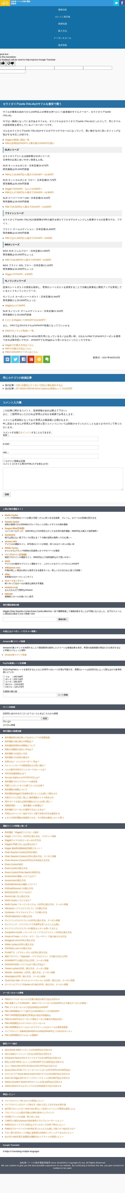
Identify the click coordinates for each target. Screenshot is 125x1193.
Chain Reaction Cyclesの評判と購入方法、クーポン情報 (30, 856)
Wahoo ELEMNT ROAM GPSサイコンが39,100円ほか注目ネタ (33, 1082)
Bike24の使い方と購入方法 (17, 896)
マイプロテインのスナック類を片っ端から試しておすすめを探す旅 (35, 1104)
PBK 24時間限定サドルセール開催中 (21, 1035)
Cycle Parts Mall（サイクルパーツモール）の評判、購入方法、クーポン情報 (40, 980)
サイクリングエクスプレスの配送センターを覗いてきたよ (31, 928)
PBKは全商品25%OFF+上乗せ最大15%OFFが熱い (29, 143)
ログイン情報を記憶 (15, 461)
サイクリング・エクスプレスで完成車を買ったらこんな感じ (32, 924)
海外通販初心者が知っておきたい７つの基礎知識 (27, 737)
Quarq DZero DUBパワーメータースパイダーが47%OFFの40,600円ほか (38, 1070)
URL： (6, 452)
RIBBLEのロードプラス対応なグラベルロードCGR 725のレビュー (35, 1125)
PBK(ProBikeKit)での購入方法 (18, 916)
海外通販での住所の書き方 (17, 757)
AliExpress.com (12, 568)
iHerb (7, 561)
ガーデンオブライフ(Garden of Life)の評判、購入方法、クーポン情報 (36, 984)
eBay (7, 574)
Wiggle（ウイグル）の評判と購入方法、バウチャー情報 (30, 836)
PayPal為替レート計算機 (14, 663)
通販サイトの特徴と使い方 (15, 826)
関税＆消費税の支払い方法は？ (19, 749)
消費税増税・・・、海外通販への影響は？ (24, 805)
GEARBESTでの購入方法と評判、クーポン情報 (27, 960)
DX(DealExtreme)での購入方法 (19, 888)
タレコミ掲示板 (62, 16)
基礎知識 (62, 23)
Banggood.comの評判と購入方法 (20, 940)
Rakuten (9, 594)
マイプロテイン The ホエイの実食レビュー (24, 1101)
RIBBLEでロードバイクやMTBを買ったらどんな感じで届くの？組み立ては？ (40, 1128)
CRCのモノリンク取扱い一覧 (19, 330)
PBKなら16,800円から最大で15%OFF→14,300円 (29, 174)
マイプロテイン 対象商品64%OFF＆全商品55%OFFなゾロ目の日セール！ (39, 1031)
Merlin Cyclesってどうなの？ (18, 900)
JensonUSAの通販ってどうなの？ (20, 876)
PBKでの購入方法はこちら (18, 348)
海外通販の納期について (16, 789)
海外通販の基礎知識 (12, 731)
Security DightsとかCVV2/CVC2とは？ (22, 777)
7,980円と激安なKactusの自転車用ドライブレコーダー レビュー (34, 1120)
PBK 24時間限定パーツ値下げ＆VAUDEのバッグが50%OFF (32, 1011)
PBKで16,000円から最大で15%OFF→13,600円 (28, 206)
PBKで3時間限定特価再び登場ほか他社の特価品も (28, 1015)
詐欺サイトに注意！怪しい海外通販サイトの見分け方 (29, 797)
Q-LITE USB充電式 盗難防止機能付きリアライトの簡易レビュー (34, 1136)
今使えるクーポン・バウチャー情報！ (20, 631)
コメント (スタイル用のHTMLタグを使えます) (25, 464)
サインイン (25, 432)
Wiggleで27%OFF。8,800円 (18, 274)
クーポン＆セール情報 (13, 993)
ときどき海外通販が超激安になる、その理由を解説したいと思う (34, 817)
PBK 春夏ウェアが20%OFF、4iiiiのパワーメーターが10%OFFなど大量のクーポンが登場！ (46, 1003)
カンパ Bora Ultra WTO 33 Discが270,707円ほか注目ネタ (31, 1066)
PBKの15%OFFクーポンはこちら (21, 352)
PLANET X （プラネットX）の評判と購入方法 (26, 952)
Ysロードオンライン (14, 581)
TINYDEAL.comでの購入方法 (18, 948)
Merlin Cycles (11, 515)
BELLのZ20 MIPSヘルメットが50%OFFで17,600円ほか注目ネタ (34, 1062)
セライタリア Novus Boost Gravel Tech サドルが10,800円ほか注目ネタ (37, 1074)
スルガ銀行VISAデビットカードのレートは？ (25, 769)
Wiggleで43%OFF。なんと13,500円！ (24, 189)
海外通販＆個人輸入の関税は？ (19, 741)
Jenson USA (11, 541)
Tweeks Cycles (12, 522)
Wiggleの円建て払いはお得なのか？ (21, 844)
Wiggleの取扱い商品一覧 (17, 139)
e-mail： (7, 444)
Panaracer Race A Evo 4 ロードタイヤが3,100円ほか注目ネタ (33, 1058)
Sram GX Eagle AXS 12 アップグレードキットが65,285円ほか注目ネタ (37, 1078)
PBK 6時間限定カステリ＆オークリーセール (25, 1023)
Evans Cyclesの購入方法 (16, 868)
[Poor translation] (10, 63)
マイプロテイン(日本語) (16, 554)
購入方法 (62, 31)
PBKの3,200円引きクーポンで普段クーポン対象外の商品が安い (34, 1019)
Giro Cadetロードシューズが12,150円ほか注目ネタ (28, 1054)
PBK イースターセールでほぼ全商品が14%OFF (26, 1007)
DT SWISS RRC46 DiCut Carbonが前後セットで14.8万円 (44, 388)
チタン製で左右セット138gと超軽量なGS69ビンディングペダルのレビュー (39, 1133)
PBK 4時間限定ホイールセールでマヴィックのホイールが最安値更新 (36, 1027)
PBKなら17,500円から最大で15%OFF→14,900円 (29, 192)
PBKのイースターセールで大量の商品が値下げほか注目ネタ (32, 999)
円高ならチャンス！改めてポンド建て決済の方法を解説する (32, 813)
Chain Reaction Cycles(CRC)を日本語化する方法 (27, 860)
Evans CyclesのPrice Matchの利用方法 (22, 872)
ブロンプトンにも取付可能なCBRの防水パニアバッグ (29, 1112)
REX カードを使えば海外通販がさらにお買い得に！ (28, 801)
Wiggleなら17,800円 (15, 305)
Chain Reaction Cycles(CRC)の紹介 (21, 852)
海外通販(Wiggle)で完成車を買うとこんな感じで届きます (31, 793)
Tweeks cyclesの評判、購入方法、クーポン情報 (27, 968)
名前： (6, 435)
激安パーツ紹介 (10, 1043)
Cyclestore (10, 535)
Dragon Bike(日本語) (14, 528)
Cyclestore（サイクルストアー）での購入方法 (26, 912)
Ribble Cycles (11, 548)
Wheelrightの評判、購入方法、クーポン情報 (25, 976)
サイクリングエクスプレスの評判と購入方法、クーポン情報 (32, 920)
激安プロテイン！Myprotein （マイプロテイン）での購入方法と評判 (36, 956)
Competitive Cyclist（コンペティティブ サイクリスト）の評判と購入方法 (38, 932)
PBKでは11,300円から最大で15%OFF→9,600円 (28, 238)
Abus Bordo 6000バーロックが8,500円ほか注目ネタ (28, 1050)
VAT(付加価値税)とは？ (15, 773)
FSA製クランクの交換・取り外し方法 (22, 1117)
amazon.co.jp (11, 587)
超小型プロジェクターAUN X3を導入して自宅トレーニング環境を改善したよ (40, 1109)
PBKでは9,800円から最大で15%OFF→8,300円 (28, 259)
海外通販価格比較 (11, 605)
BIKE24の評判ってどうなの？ (18, 892)
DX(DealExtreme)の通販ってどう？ (21, 884)
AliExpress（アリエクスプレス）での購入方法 (26, 908)
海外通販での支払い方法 (16, 753)
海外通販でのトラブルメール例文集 (21, 781)
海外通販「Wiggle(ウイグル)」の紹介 (22, 832)
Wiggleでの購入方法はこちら (19, 345)
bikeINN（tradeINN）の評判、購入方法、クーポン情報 (30, 972)
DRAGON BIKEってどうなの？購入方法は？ (25, 964)
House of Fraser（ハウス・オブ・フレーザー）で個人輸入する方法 (35, 936)
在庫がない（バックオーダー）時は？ (22, 761)
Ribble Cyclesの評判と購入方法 (19, 944)
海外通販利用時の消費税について (20, 745)
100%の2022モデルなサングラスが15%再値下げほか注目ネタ (33, 1086)
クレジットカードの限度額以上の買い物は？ (25, 765)
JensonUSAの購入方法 (15, 880)
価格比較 (62, 9)
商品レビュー (9, 1094)
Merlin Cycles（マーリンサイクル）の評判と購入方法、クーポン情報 (36, 904)
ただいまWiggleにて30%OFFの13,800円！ (26, 320)
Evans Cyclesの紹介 (14, 864)
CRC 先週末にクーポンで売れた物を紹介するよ (39, 385)
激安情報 (62, 45)
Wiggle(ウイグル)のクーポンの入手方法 (23, 840)
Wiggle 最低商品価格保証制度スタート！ (23, 848)
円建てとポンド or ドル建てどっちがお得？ (24, 785)
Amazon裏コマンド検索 (14, 641)
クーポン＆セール (62, 38)
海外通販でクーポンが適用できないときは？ (25, 809)
